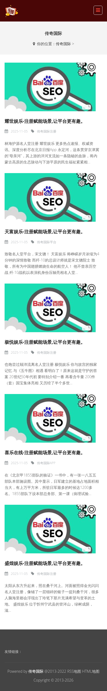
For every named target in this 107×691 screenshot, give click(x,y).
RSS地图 (74, 671)
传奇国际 (63, 43)
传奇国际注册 (46, 131)
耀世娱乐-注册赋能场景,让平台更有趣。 (45, 121)
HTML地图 (91, 671)
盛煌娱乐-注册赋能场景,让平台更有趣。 (45, 563)
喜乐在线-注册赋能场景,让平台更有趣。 (45, 452)
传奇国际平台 (46, 242)
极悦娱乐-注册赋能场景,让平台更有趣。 (45, 342)
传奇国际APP (46, 463)
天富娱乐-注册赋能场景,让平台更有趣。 (45, 231)
